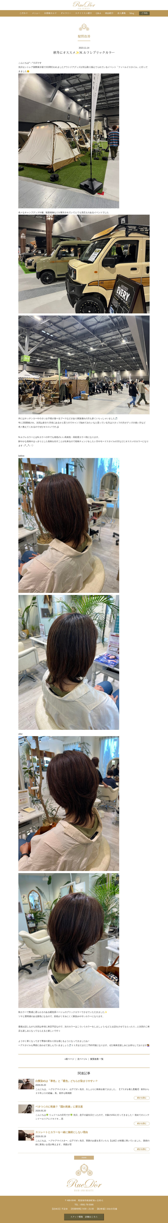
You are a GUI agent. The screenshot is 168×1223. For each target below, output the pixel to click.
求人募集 (121, 13)
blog (132, 13)
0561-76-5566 (87, 1205)
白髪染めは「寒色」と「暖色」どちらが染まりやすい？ (66, 1081)
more (84, 1157)
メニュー (36, 13)
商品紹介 (109, 13)
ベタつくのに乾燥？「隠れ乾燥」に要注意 (59, 1106)
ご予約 (144, 13)
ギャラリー (66, 13)
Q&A (98, 13)
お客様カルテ (50, 13)
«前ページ (69, 1059)
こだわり (23, 13)
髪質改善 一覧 (96, 1059)
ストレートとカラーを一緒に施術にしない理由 (61, 1132)
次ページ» (82, 1059)
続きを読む (141, 1098)
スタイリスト (83, 13)
